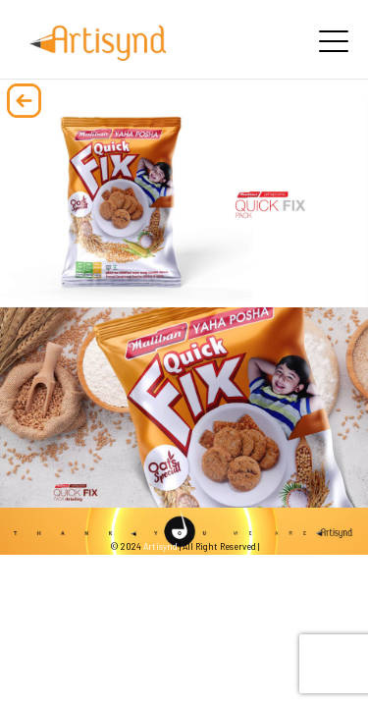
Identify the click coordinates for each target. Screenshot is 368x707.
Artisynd (160, 546)
